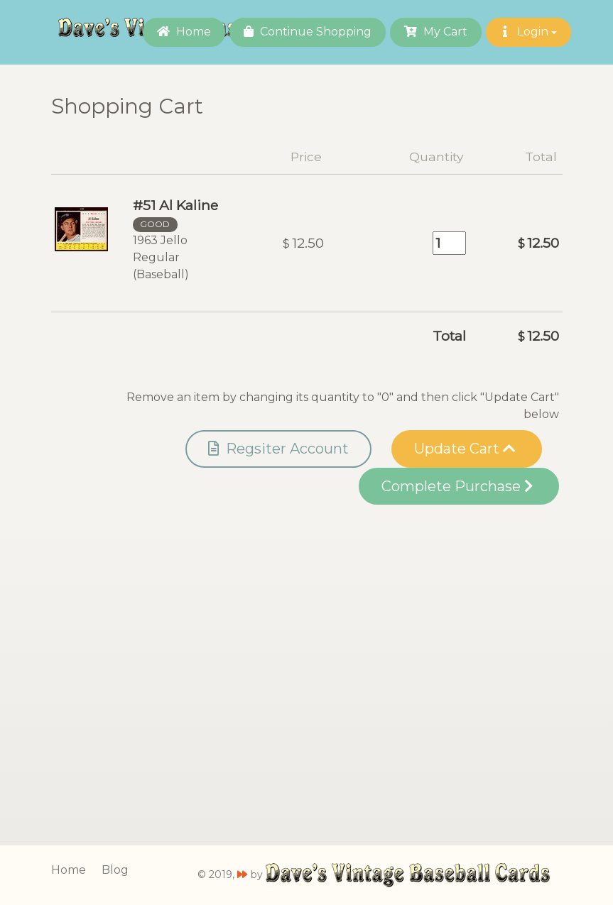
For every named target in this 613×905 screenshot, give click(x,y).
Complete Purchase (457, 486)
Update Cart (465, 448)
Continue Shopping (307, 31)
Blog (115, 870)
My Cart (435, 31)
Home (184, 31)
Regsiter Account (278, 448)
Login (528, 31)
